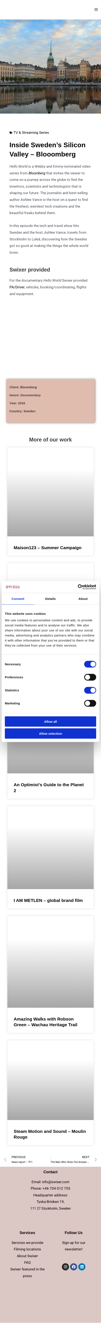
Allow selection (50, 733)
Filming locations (27, 1249)
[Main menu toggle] (96, 9)
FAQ (27, 1262)
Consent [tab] (18, 598)
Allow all (50, 721)
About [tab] (83, 598)
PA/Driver (16, 287)
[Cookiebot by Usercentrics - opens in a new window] (77, 587)
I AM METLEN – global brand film (48, 900)
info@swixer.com (55, 1182)
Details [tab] (50, 598)
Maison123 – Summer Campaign (47, 547)
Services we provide (27, 1243)
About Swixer (27, 1256)
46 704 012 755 (57, 1188)
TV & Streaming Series (31, 132)
